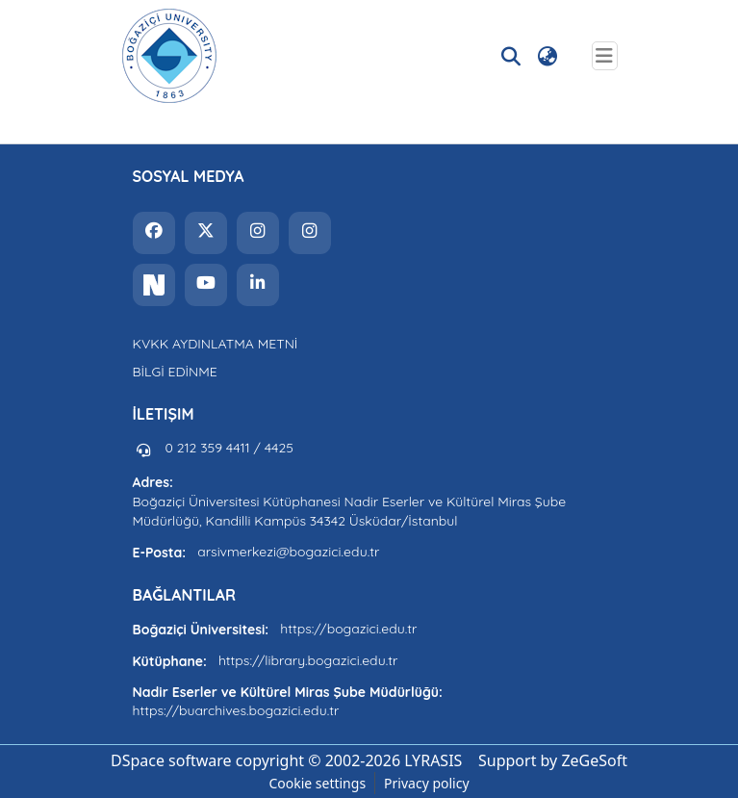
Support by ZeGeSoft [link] (552, 760)
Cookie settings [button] (317, 783)
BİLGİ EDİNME (175, 371)
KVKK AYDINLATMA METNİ (215, 343)
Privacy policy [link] (427, 783)
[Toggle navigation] (605, 55)
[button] (169, 56)
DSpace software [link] (171, 760)
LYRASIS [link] (433, 760)
